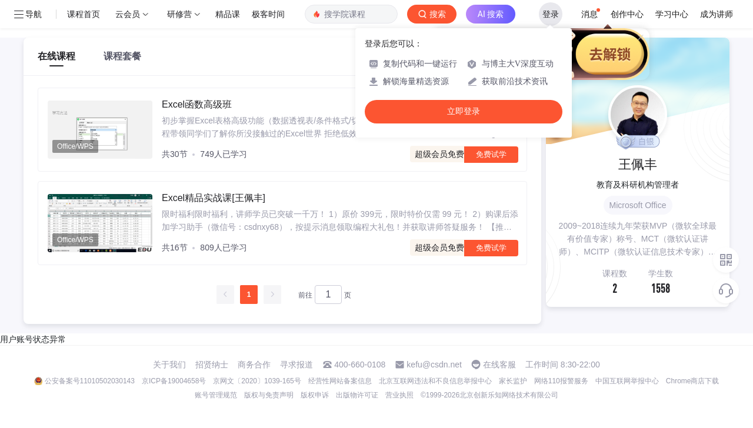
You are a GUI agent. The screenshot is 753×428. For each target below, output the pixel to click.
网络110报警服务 (561, 381)
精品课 (227, 14)
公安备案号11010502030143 (90, 381)
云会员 (127, 14)
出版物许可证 (357, 395)
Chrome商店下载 (692, 381)
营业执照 (399, 395)
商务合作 (254, 364)
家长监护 (513, 381)
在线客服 (499, 364)
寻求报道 (296, 364)
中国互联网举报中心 (627, 381)
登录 (550, 14)
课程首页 (83, 14)
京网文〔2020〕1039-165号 (257, 381)
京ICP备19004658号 (174, 381)
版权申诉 (315, 395)
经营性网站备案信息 (340, 381)
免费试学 (491, 154)
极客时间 (268, 14)
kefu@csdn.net (434, 364)
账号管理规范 (216, 395)
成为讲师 (716, 14)
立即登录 (463, 111)
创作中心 (627, 14)
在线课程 (56, 56)
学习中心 (671, 14)
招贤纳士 (211, 364)
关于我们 (169, 364)
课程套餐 (122, 56)
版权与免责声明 (269, 395)
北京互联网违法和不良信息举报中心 (435, 381)
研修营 (179, 14)
